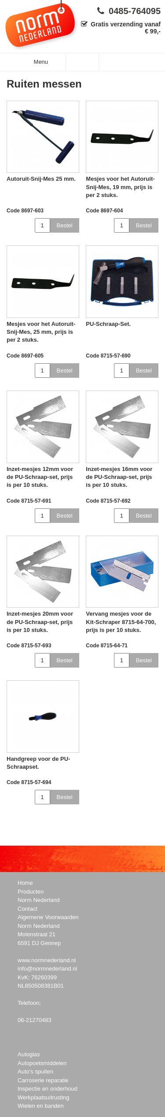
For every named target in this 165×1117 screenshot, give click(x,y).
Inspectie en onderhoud (47, 1088)
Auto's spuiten (35, 1071)
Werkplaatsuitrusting (44, 1097)
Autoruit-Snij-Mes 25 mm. (41, 178)
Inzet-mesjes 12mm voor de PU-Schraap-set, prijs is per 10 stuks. (40, 477)
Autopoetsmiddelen (42, 1063)
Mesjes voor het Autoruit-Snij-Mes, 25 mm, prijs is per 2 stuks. (41, 332)
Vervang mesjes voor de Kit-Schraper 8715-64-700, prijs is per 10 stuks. (121, 621)
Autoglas (29, 1054)
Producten (31, 891)
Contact (27, 908)
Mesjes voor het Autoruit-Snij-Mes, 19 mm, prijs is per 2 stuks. (120, 186)
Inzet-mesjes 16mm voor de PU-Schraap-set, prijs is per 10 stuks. (119, 477)
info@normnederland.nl (47, 968)
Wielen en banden (41, 1105)
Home (25, 883)
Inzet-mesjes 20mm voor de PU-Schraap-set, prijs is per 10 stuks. (40, 621)
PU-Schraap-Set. (108, 324)
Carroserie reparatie (43, 1080)
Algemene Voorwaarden (48, 917)
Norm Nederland (38, 900)
